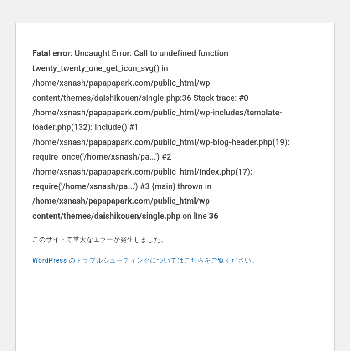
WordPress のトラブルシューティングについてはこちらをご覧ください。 (145, 260)
